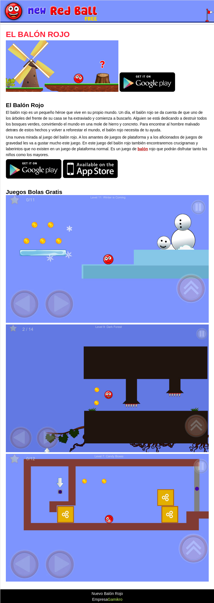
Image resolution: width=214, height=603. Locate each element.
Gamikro (115, 599)
